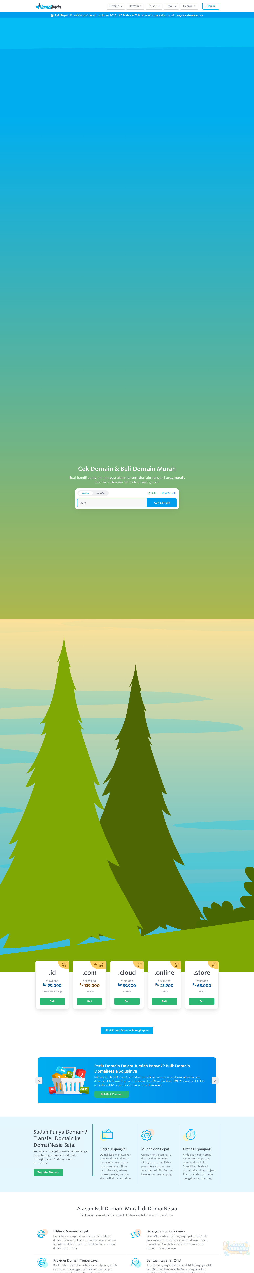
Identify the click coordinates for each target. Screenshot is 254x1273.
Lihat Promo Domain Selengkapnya (127, 1012)
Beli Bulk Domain (111, 1076)
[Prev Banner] (38, 1063)
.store (202, 955)
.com (89, 955)
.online (164, 955)
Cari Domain (162, 485)
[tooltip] (60, 975)
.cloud (127, 955)
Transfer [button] (100, 475)
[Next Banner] (215, 1063)
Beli (52, 983)
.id (52, 955)
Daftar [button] (85, 475)
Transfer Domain (48, 1154)
